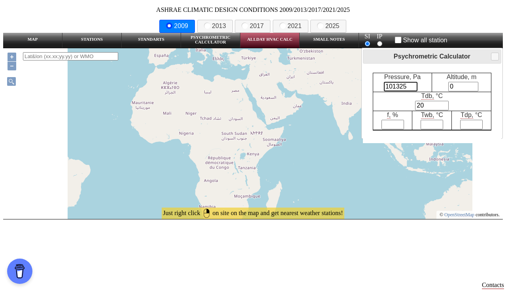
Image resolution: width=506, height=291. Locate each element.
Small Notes (329, 39)
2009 (177, 26)
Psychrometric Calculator (210, 39)
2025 (328, 26)
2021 (290, 26)
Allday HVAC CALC (270, 39)
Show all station (421, 40)
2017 (253, 26)
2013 (215, 26)
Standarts (151, 39)
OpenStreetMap (459, 214)
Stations (92, 39)
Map (33, 39)
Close (494, 56)
